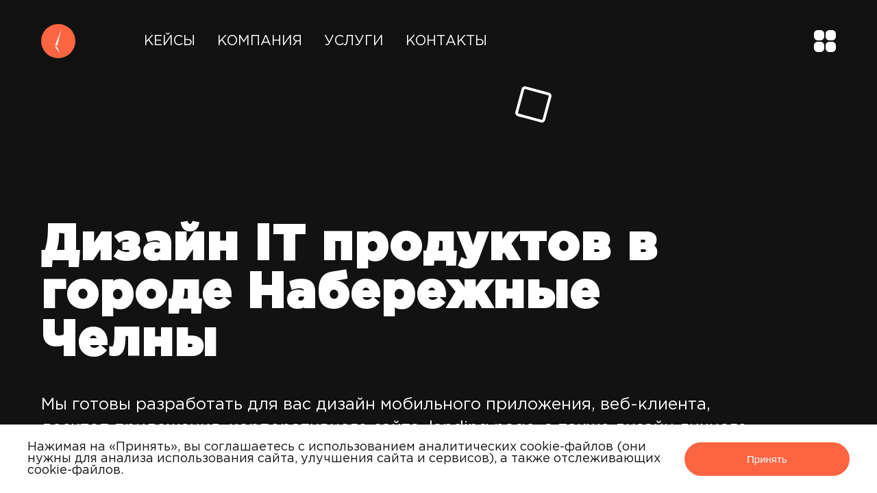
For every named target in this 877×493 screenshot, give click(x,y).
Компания (259, 41)
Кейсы (169, 41)
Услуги (354, 41)
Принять (767, 459)
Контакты (446, 41)
